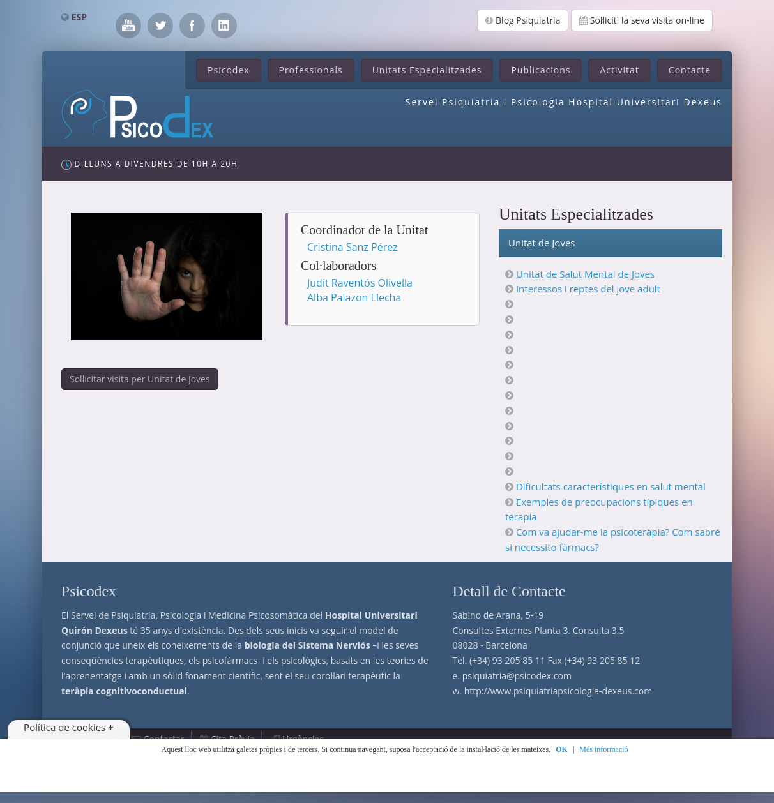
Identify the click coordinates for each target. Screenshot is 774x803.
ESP (79, 17)
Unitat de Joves (541, 242)
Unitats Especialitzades (427, 70)
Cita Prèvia (233, 739)
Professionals (311, 70)
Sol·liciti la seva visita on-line (641, 20)
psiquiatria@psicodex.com (517, 676)
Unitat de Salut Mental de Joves (585, 273)
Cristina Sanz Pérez (352, 247)
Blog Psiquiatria (522, 20)
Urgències (303, 739)
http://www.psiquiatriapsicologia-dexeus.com (558, 691)
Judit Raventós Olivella (360, 283)
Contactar (164, 739)
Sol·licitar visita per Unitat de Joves (140, 379)
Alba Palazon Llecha (354, 297)
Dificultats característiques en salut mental (611, 486)
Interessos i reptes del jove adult (588, 288)
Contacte (690, 70)
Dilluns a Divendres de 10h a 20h (149, 164)
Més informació (603, 749)
